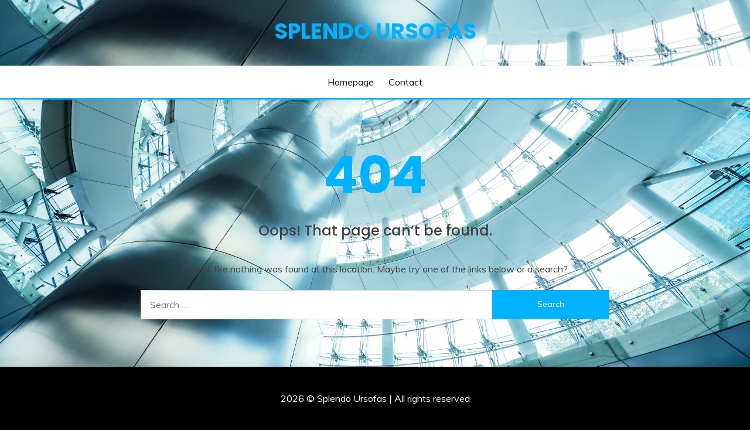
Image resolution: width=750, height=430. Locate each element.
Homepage (351, 82)
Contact (405, 82)
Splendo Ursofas (375, 31)
